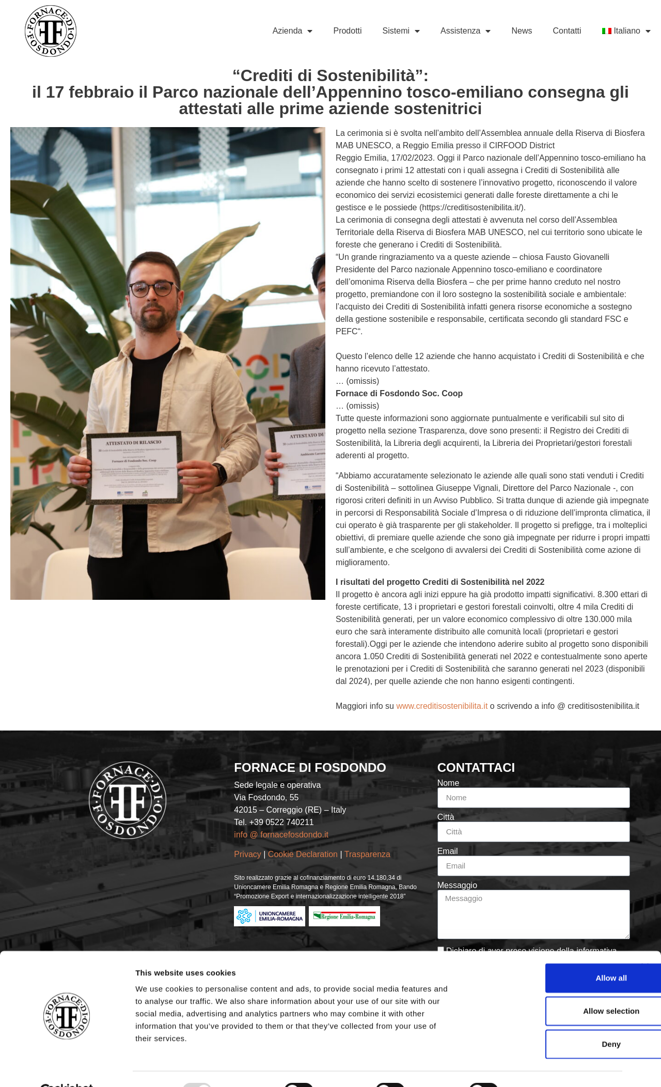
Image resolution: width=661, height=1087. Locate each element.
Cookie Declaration (304, 854)
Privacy (247, 854)
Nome (448, 783)
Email (447, 851)
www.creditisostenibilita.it (441, 706)
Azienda (293, 31)
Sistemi (401, 31)
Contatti (567, 30)
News (521, 30)
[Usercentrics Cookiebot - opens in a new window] (67, 1067)
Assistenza (465, 31)
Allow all (548, 953)
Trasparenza (368, 854)
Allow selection (548, 986)
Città (445, 817)
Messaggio (457, 885)
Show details (542, 1066)
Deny (548, 1019)
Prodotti (347, 30)
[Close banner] (645, 942)
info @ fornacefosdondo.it (281, 834)
